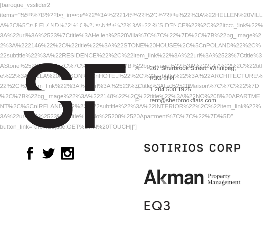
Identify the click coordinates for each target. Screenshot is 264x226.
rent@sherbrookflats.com (183, 100)
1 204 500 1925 (170, 89)
